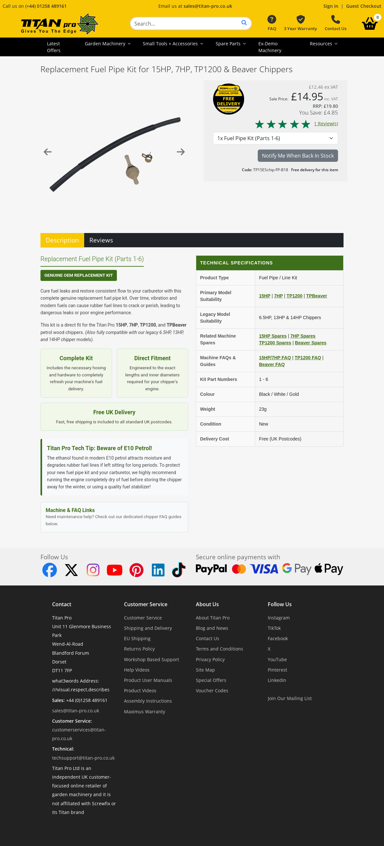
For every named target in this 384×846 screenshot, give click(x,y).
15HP (264, 295)
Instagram (279, 618)
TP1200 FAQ (308, 357)
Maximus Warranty (144, 711)
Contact (61, 604)
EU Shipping (137, 638)
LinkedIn (277, 680)
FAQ (271, 23)
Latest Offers (54, 46)
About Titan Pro (213, 618)
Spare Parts (229, 43)
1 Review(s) (296, 123)
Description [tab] (62, 240)
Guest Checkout (363, 6)
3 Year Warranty (300, 23)
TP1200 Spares (275, 342)
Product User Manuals (148, 680)
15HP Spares (273, 336)
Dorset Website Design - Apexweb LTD (214, 828)
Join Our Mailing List (290, 698)
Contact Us (335, 23)
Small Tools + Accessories (171, 43)
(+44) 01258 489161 (46, 6)
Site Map (205, 670)
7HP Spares (303, 336)
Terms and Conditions (219, 649)
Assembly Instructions (148, 701)
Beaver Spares (310, 342)
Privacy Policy (210, 659)
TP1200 (294, 295)
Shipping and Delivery (148, 628)
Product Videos (140, 690)
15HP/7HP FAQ (275, 357)
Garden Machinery (106, 43)
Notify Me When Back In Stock (298, 155)
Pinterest (277, 670)
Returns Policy (139, 649)
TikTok (274, 628)
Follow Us (280, 604)
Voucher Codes (212, 690)
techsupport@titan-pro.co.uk (83, 758)
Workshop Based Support (151, 659)
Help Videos (137, 670)
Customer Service (145, 604)
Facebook (278, 638)
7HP (278, 295)
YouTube (277, 659)
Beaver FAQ (272, 364)
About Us (207, 604)
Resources (321, 43)
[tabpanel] (192, 390)
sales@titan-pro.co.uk (208, 6)
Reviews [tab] (101, 240)
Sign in (330, 6)
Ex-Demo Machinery (269, 46)
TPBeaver (316, 295)
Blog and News (212, 628)
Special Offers (211, 680)
